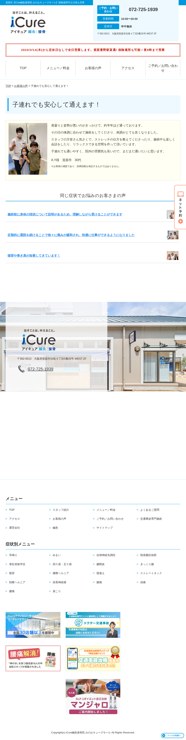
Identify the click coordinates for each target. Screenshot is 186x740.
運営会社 (14, 527)
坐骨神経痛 (59, 582)
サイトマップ (104, 527)
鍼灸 (55, 527)
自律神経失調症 (105, 555)
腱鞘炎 (100, 564)
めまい (57, 555)
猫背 (12, 573)
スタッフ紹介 (61, 509)
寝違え (100, 573)
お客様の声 (93, 68)
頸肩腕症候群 (148, 555)
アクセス (127, 68)
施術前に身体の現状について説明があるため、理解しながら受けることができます (65, 214)
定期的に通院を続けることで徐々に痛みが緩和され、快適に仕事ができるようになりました (71, 235)
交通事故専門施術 (151, 518)
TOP (23, 68)
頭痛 (143, 582)
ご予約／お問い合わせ (163, 68)
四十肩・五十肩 (62, 564)
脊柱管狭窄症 (17, 564)
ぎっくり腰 (147, 564)
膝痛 (99, 582)
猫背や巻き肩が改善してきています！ (34, 255)
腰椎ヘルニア (61, 573)
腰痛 (12, 591)
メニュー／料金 (58, 68)
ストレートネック (151, 573)
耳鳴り (13, 555)
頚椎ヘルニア (17, 582)
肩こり (57, 591)
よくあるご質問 (149, 509)
